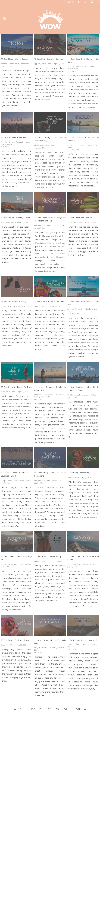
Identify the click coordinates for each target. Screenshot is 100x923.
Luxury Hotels (79, 395)
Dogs (69, 477)
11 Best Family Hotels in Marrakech (82, 640)
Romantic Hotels (23, 142)
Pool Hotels (86, 309)
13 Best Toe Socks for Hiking (13, 301)
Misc (3, 222)
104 (64, 709)
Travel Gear (46, 64)
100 (33, 709)
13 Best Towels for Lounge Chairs (15, 217)
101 (41, 709)
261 (78, 709)
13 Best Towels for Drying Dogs (15, 640)
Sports (70, 222)
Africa (69, 644)
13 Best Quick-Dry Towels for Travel (16, 387)
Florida (77, 309)
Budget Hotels (13, 64)
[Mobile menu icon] (4, 18)
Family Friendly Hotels (85, 644)
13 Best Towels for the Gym (79, 217)
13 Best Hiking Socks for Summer (48, 59)
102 (48, 709)
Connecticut (48, 394)
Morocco (70, 647)
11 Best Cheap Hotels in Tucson (14, 59)
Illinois (11, 142)
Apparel (37, 64)
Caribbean (80, 145)
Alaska (3, 564)
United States (25, 64)
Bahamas (71, 145)
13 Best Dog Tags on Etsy (78, 472)
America (70, 66)
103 (56, 709)
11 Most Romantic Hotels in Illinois (15, 137)
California (92, 66)
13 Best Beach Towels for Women (49, 301)
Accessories (39, 145)
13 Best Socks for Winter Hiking (47, 556)
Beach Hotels (81, 66)
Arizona (4, 64)
